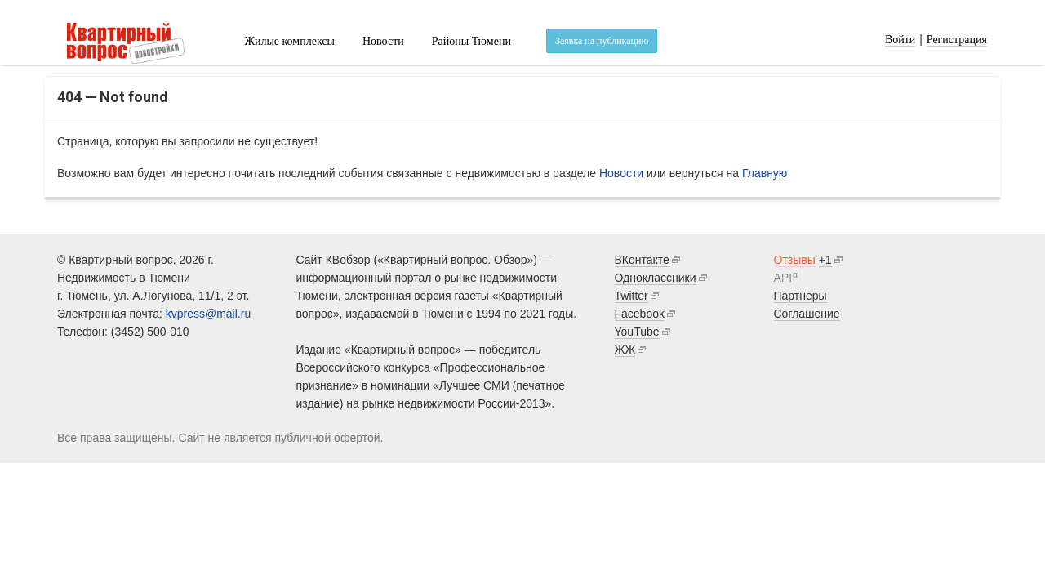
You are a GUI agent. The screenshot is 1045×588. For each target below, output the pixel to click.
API (783, 277)
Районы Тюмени (471, 41)
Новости (383, 41)
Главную (764, 173)
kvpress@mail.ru (208, 313)
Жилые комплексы (289, 41)
